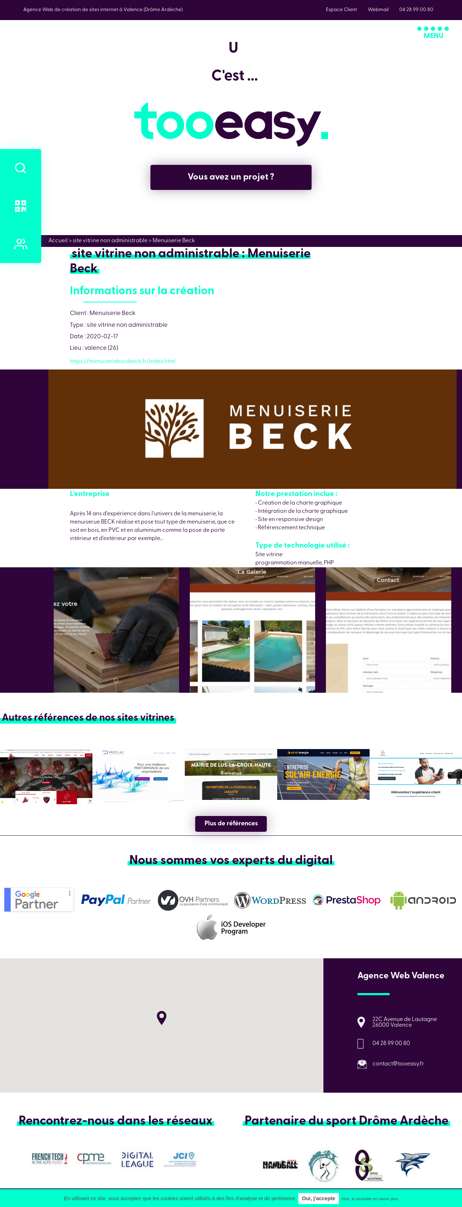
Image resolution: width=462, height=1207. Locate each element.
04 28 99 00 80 (391, 1043)
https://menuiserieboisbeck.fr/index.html (122, 361)
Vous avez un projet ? (231, 177)
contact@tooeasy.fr (398, 1064)
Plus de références (231, 823)
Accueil (58, 241)
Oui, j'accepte (318, 1198)
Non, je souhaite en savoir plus (370, 1199)
